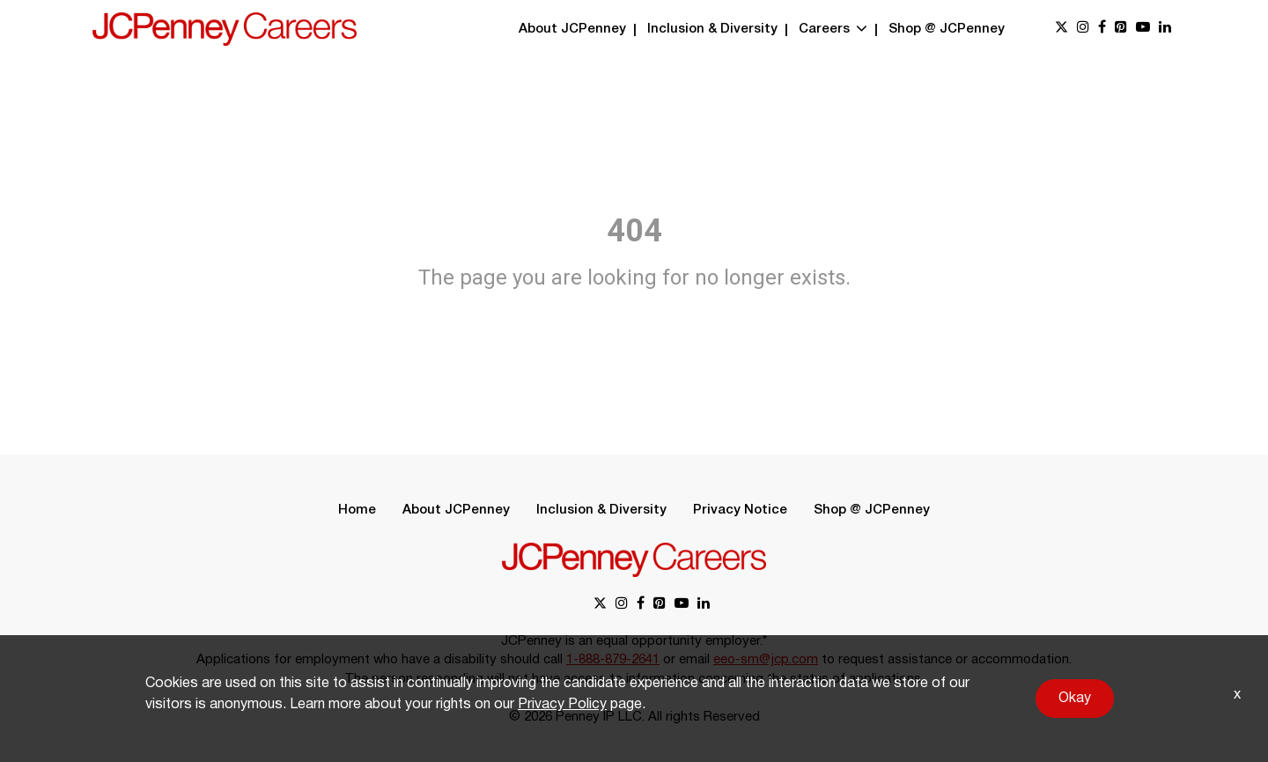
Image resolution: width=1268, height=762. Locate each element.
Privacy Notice (740, 510)
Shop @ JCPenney (946, 29)
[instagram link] (1083, 28)
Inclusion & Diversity (712, 29)
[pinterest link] (1121, 28)
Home (357, 510)
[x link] (1062, 28)
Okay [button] (1074, 698)
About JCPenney (572, 29)
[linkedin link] (1165, 28)
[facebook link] (1102, 28)
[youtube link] (1143, 28)
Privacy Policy (562, 705)
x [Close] (1237, 695)
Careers (833, 29)
